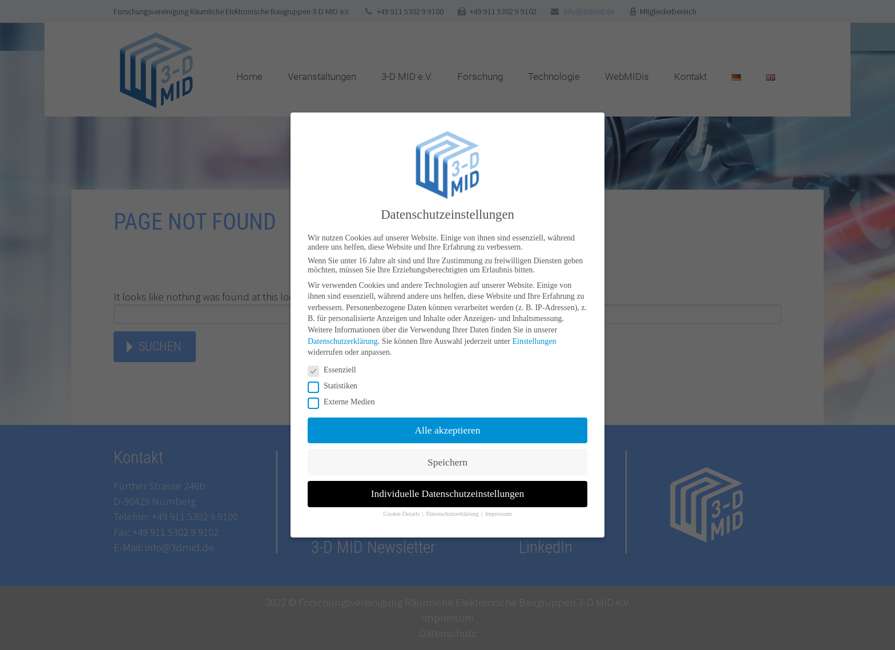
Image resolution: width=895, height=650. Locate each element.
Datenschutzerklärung (343, 340)
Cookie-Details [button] (402, 514)
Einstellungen (534, 340)
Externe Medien (345, 402)
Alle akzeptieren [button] (447, 430)
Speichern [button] (447, 461)
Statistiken (336, 386)
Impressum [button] (498, 514)
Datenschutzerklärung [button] (453, 514)
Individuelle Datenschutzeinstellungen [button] (448, 493)
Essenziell (336, 370)
